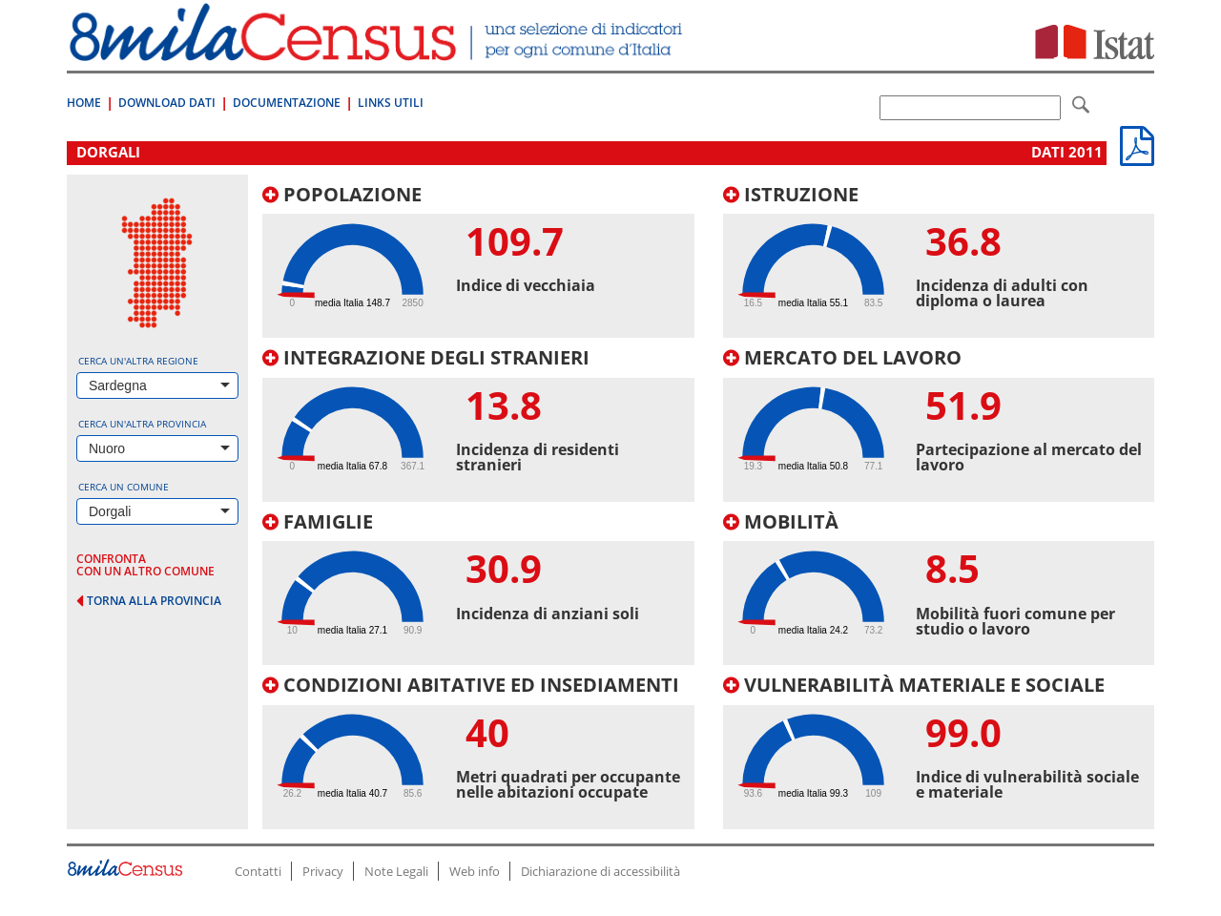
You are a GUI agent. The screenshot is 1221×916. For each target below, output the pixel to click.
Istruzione (791, 194)
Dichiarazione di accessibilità (600, 871)
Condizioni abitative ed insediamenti (470, 684)
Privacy (322, 871)
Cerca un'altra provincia (142, 423)
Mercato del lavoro (842, 357)
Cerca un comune (123, 486)
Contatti (258, 871)
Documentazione (287, 102)
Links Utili (391, 102)
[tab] (478, 261)
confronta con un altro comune (145, 565)
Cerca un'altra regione (138, 360)
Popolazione (342, 194)
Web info (474, 871)
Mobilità (780, 521)
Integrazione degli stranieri (426, 357)
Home (84, 102)
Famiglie (317, 521)
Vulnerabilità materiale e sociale (914, 684)
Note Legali (396, 871)
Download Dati (167, 102)
